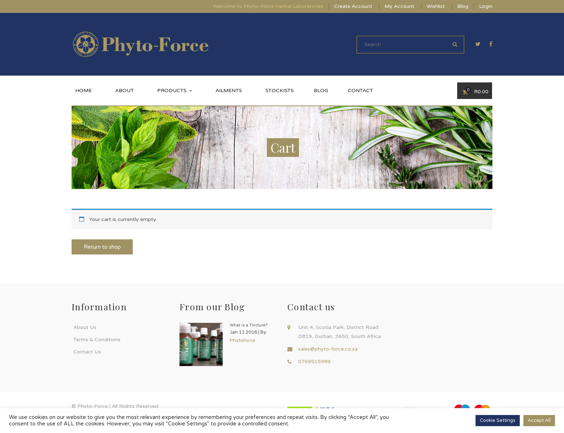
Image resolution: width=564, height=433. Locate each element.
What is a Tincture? (249, 325)
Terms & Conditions (96, 340)
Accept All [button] (539, 420)
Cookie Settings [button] (497, 420)
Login (485, 6)
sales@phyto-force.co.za (328, 349)
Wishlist (436, 6)
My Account (399, 6)
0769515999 (314, 361)
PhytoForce (242, 340)
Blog (462, 6)
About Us (84, 327)
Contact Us (87, 352)
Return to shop (102, 247)
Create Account (353, 6)
